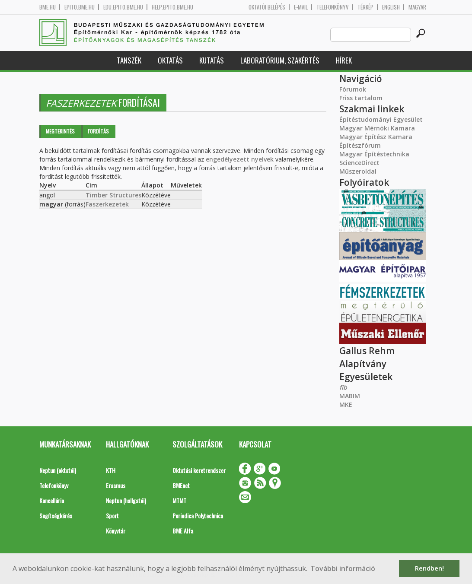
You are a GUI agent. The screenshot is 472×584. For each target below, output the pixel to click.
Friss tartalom (361, 98)
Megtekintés (60, 131)
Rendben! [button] (429, 568)
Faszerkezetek (107, 204)
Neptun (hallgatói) (126, 500)
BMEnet (181, 485)
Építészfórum (360, 145)
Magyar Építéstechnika (374, 154)
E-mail (301, 7)
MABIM (349, 396)
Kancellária (51, 500)
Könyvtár (115, 530)
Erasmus (115, 485)
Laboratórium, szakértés (279, 60)
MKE (345, 404)
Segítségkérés (55, 515)
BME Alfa (182, 530)
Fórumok (352, 89)
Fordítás (98, 131)
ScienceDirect (359, 163)
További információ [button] (342, 568)
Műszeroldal (357, 171)
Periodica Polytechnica (197, 515)
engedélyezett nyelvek (240, 159)
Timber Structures (113, 195)
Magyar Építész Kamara (375, 137)
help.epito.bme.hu (172, 7)
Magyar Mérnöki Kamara (377, 128)
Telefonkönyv (332, 7)
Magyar (417, 7)
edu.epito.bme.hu (123, 7)
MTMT (179, 500)
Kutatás (211, 60)
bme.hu (47, 7)
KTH (110, 470)
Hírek (344, 60)
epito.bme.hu (79, 7)
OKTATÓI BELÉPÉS (267, 7)
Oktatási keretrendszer (199, 470)
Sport (112, 515)
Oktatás (170, 60)
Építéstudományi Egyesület (381, 119)
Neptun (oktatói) (57, 470)
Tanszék (129, 60)
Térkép (365, 7)
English (391, 7)
